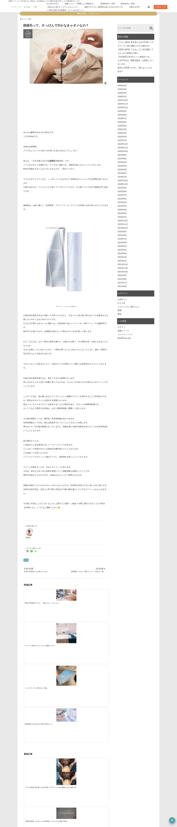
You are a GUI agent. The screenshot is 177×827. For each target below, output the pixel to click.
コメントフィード (125, 333)
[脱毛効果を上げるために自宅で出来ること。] (98, 595)
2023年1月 (122, 216)
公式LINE (42, 810)
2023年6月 (122, 198)
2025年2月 (122, 136)
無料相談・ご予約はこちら (89, 13)
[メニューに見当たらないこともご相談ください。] (55, 598)
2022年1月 (122, 260)
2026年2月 (122, 92)
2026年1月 (122, 95)
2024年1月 (122, 176)
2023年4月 (122, 205)
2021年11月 (123, 267)
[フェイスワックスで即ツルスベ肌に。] (77, 598)
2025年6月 (122, 121)
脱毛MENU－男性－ (129, 4)
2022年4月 (122, 249)
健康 (119, 309)
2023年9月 (122, 187)
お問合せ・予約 (160, 7)
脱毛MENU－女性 (108, 4)
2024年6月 (122, 161)
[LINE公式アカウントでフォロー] (32, 550)
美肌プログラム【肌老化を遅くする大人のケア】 (103, 7)
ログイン (121, 326)
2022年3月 (122, 252)
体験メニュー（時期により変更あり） (80, 4)
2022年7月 (122, 238)
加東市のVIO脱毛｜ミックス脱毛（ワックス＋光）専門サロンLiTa (82, 825)
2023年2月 (122, 212)
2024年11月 (123, 147)
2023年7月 (122, 194)
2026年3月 (122, 88)
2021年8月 (122, 278)
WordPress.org (124, 337)
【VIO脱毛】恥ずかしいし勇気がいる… (134, 56)
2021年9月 (122, 274)
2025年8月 (122, 114)
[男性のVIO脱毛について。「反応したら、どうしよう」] (34, 594)
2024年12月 (123, 143)
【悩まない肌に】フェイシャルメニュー (63, 7)
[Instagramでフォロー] (28, 550)
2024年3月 (122, 168)
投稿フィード (123, 330)
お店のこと (122, 298)
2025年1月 (122, 139)
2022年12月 (123, 220)
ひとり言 (121, 302)
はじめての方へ (53, 4)
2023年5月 (122, 201)
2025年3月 (122, 132)
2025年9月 (122, 110)
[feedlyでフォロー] (36, 550)
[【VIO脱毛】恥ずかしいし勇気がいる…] (77, 633)
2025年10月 (123, 106)
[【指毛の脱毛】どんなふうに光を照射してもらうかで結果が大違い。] (55, 631)
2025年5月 (122, 125)
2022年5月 (122, 245)
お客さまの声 (134, 7)
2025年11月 (123, 103)
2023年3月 (122, 209)
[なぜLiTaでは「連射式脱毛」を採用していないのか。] (98, 631)
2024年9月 (122, 154)
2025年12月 (123, 99)
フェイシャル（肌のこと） (129, 306)
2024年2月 (122, 172)
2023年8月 (122, 190)
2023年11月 (123, 183)
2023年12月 (123, 179)
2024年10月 (123, 150)
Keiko (28, 537)
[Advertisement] (66, 106)
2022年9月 (122, 230)
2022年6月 (122, 241)
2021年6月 (122, 285)
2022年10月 (123, 227)
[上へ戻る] (172, 820)
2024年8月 (122, 158)
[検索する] (151, 27)
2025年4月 (122, 128)
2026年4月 (122, 85)
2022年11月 (123, 223)
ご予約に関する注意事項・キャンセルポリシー (65, 10)
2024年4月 (122, 165)
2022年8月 (122, 234)
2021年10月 (123, 271)
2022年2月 (122, 256)
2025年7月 (122, 117)
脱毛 (26, 559)
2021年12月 (123, 263)
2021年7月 (122, 282)
